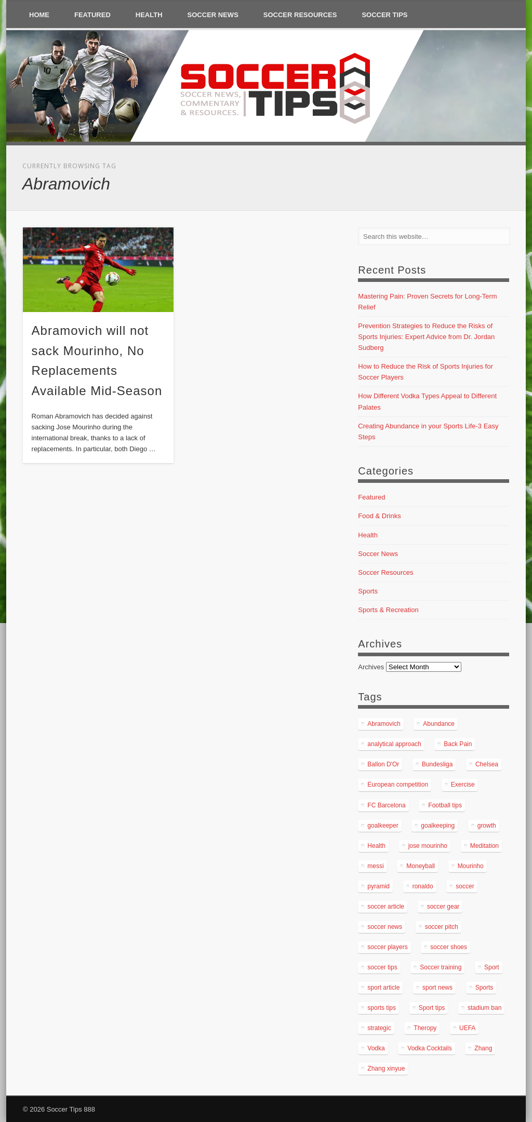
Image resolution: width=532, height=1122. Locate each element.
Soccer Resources (300, 15)
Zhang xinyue (386, 1068)
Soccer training (440, 967)
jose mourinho (427, 845)
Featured (92, 15)
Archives (371, 667)
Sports (368, 591)
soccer (465, 886)
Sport (491, 967)
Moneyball (420, 866)
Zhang (483, 1048)
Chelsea (486, 764)
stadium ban (484, 1007)
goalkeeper (382, 825)
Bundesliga (437, 764)
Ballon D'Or (383, 764)
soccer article (385, 906)
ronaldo (423, 886)
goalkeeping (438, 825)
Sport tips (432, 1007)
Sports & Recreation (388, 610)
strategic (379, 1028)
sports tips (381, 1007)
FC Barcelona (386, 805)
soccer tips (382, 967)
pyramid (378, 886)
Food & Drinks (379, 516)
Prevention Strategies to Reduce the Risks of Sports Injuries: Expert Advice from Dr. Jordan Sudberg (426, 337)
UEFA (467, 1028)
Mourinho (471, 866)
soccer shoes (448, 947)
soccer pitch (441, 926)
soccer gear (443, 906)
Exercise (463, 784)
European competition (397, 784)
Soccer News (213, 15)
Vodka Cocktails (429, 1048)
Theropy (425, 1028)
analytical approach (394, 744)
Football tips (445, 805)
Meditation (484, 845)
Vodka (375, 1048)
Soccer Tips (384, 15)
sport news (437, 987)
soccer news (384, 926)
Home (39, 15)
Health (149, 15)
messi (375, 866)
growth (486, 825)
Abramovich (383, 723)
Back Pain (458, 744)
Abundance (439, 723)
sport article (383, 987)
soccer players (387, 947)
